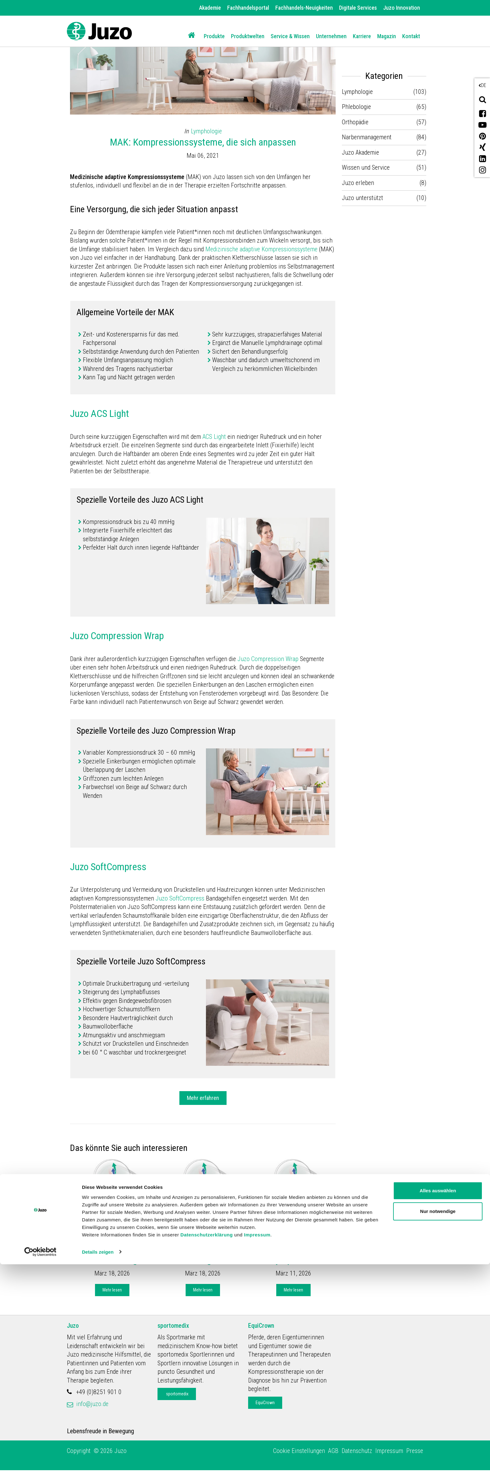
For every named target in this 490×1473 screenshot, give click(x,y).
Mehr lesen (112, 1289)
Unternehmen (331, 36)
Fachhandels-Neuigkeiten (304, 7)
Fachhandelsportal (248, 7)
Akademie (210, 7)
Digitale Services (358, 7)
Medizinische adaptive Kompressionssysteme (261, 249)
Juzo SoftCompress (108, 867)
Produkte (214, 36)
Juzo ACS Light (99, 413)
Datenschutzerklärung (206, 1443)
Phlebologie (356, 106)
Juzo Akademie (98, 1223)
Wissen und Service (366, 167)
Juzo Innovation (401, 7)
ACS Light (215, 436)
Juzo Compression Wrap (117, 636)
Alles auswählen (438, 1399)
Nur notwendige (437, 1420)
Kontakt (411, 36)
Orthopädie (355, 122)
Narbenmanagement (367, 137)
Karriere (362, 36)
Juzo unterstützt (362, 198)
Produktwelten (247, 36)
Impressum (257, 1443)
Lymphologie (206, 131)
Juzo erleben (358, 183)
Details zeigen (97, 1460)
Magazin (386, 36)
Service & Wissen (290, 36)
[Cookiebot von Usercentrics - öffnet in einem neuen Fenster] (40, 1460)
